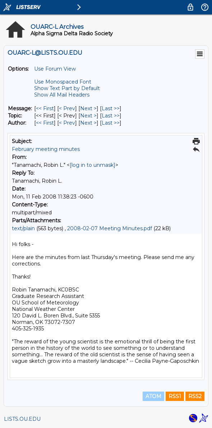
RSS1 (175, 396)
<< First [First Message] (45, 108)
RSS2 (195, 396)
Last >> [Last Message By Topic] (111, 115)
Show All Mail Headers (61, 95)
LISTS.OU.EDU (22, 419)
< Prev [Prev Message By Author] (67, 123)
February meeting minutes (46, 149)
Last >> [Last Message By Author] (111, 123)
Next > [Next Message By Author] (88, 123)
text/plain (23, 228)
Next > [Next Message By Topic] (88, 115)
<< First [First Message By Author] (45, 123)
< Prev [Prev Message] (67, 108)
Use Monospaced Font (62, 82)
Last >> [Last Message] (111, 108)
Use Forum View (55, 69)
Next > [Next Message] (88, 108)
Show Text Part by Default (67, 88)
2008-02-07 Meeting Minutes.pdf (109, 228)
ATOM (153, 396)
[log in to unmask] (92, 165)
